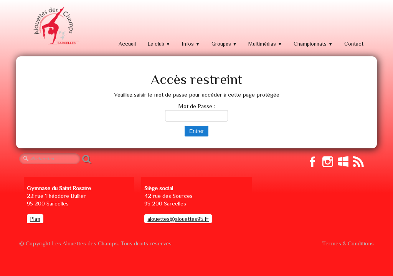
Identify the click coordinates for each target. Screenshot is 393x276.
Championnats (313, 44)
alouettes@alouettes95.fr (178, 218)
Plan (35, 218)
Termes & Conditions (348, 243)
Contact (353, 44)
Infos (191, 44)
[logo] (55, 26)
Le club (158, 44)
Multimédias (265, 44)
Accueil (127, 44)
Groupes (224, 44)
